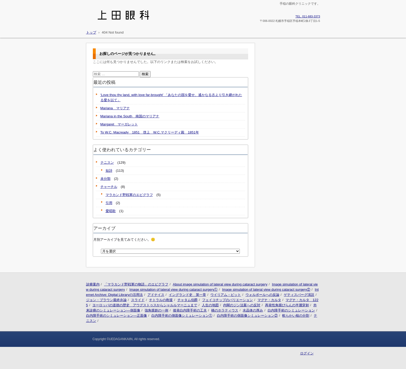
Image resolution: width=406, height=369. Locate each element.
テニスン (107, 162)
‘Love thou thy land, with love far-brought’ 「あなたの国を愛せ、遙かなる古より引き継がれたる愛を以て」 (171, 97)
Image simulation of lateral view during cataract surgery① (174, 289)
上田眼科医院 (101, 24)
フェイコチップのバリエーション (227, 300)
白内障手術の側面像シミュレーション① (181, 315)
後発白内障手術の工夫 (190, 310)
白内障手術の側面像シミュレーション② (247, 315)
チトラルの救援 (161, 300)
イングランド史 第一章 (187, 295)
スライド (138, 300)
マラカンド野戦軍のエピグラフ (129, 195)
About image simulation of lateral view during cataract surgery (220, 284)
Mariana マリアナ (115, 108)
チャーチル (108, 187)
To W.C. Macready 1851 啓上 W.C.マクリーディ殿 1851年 (149, 132)
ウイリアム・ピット (225, 295)
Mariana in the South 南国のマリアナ (129, 116)
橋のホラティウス (224, 310)
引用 (109, 203)
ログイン (307, 353)
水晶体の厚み (253, 310)
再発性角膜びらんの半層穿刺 (287, 305)
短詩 (109, 171)
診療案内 (93, 284)
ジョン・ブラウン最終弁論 (106, 300)
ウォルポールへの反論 (262, 295)
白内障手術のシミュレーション (291, 310)
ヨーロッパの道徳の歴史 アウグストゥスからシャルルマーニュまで (144, 305)
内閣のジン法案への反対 (241, 305)
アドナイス (155, 295)
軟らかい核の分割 (295, 315)
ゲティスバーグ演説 (299, 295)
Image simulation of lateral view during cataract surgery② (266, 289)
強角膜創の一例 (156, 310)
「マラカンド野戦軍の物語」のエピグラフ (136, 284)
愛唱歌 (111, 211)
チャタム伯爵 (187, 300)
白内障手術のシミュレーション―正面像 (116, 315)
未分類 (105, 179)
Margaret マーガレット (119, 124)
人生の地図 (210, 305)
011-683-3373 (307, 16)
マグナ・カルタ (269, 300)
